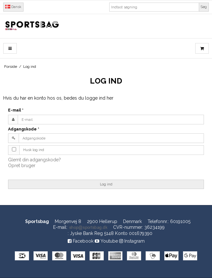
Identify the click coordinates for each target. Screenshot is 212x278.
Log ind (106, 184)
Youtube (106, 241)
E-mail (16, 110)
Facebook (80, 241)
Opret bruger (21, 165)
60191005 (180, 221)
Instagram (132, 241)
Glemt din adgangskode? (34, 159)
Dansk (13, 7)
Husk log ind (33, 150)
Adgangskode (23, 129)
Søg (204, 7)
